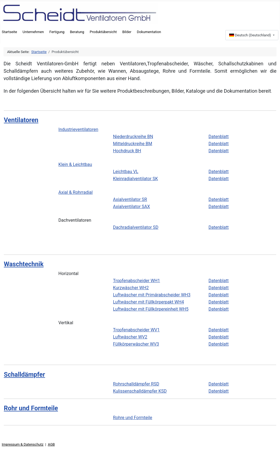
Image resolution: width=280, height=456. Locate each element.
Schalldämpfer (24, 374)
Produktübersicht (103, 32)
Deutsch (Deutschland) (250, 35)
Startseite (9, 32)
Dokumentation (149, 32)
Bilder (126, 32)
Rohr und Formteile (31, 408)
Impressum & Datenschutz (22, 444)
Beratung (77, 32)
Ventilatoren (21, 120)
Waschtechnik (23, 264)
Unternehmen (33, 32)
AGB (51, 444)
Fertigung (57, 32)
